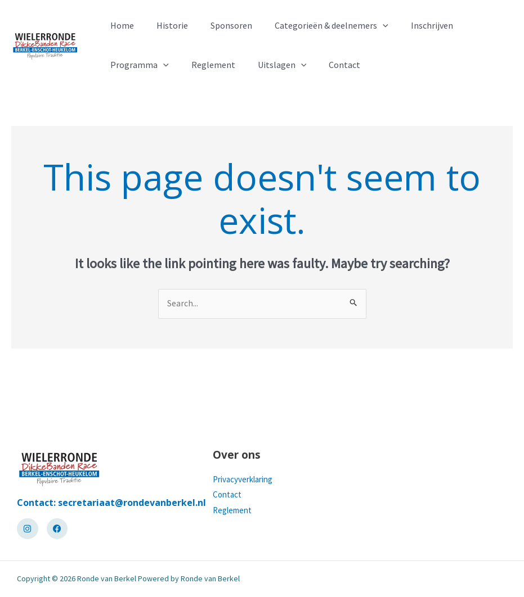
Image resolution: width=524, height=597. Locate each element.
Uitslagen (271, 64)
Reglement (207, 64)
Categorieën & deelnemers (316, 25)
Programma (137, 64)
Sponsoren (220, 25)
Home (120, 25)
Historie (165, 25)
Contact (328, 64)
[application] (367, 25)
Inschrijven (412, 25)
